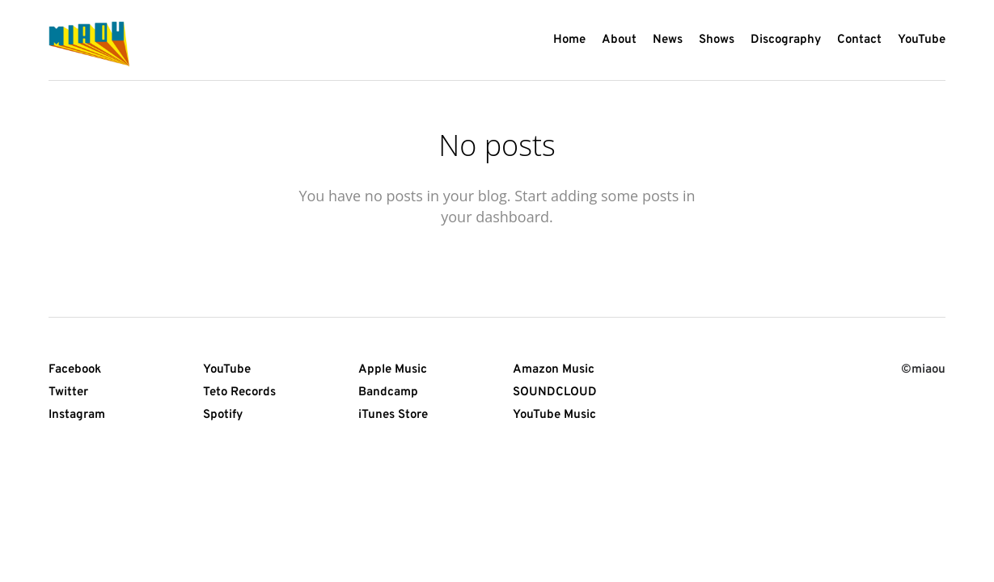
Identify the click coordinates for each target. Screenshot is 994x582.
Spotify (223, 415)
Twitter (68, 392)
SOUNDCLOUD (555, 392)
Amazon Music (553, 369)
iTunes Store (393, 415)
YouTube (227, 369)
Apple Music (392, 369)
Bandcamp (388, 392)
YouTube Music (554, 415)
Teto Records (239, 392)
